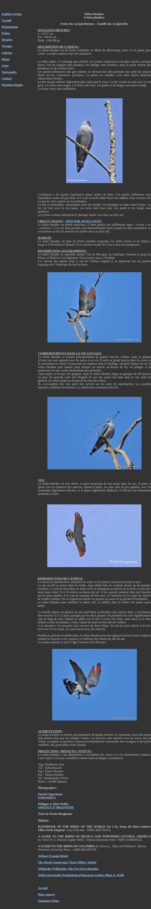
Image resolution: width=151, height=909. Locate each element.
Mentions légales (12, 84)
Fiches (6, 33)
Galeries (7, 52)
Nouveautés (9, 72)
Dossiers (7, 39)
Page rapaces (46, 894)
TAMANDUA (47, 797)
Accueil (6, 20)
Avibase (43, 856)
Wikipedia (44, 868)
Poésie (6, 59)
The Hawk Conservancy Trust (57, 862)
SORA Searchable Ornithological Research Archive (71, 875)
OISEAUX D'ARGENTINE (56, 807)
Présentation (10, 26)
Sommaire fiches (48, 900)
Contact (7, 78)
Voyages (7, 46)
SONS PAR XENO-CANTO (83, 221)
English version (11, 14)
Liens (5, 65)
